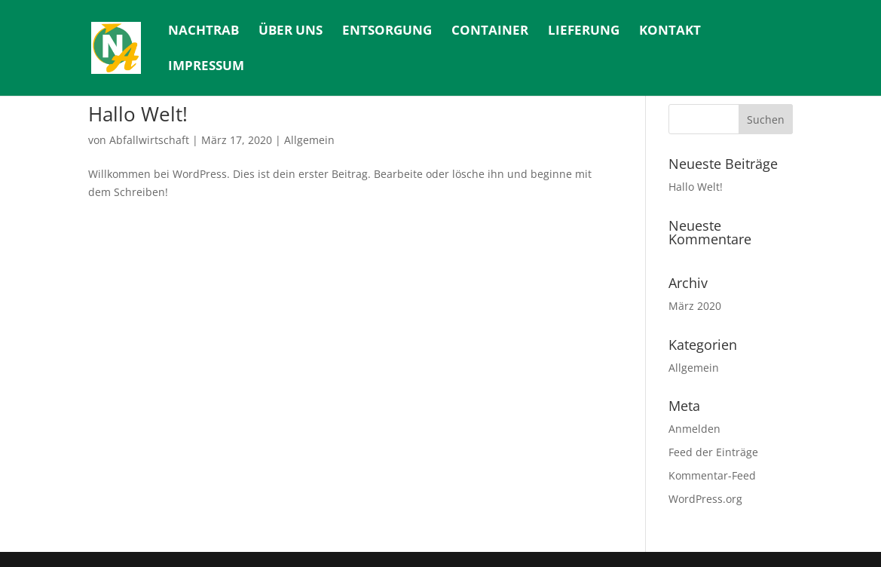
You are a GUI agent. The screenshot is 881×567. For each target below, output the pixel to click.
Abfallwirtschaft (149, 140)
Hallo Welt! (138, 113)
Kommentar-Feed (712, 475)
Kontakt (670, 31)
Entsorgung (387, 31)
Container (489, 31)
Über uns (290, 31)
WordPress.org (705, 499)
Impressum (206, 67)
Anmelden (694, 428)
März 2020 (694, 306)
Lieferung (583, 31)
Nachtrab (203, 31)
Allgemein (309, 140)
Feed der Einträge (713, 452)
